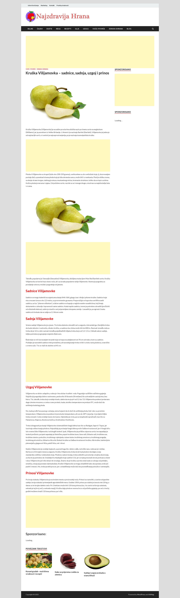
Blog (129, 29)
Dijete (49, 29)
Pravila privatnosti (63, 5)
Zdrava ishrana (116, 29)
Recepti (67, 29)
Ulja (77, 29)
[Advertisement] (90, 52)
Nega (58, 29)
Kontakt (52, 5)
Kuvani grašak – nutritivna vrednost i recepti (37, 572)
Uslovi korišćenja (33, 5)
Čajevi (40, 29)
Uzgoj (86, 29)
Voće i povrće (99, 29)
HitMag (151, 594)
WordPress (141, 594)
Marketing (44, 5)
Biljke (30, 29)
